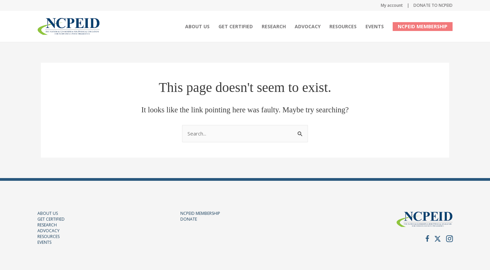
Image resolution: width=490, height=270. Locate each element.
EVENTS (44, 242)
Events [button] (374, 26)
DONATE (188, 219)
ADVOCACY (48, 231)
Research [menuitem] (274, 26)
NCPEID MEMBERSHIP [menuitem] (422, 26)
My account (392, 5)
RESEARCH (47, 225)
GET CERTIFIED (51, 219)
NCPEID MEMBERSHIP (200, 213)
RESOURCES (48, 236)
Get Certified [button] (235, 26)
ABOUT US (47, 213)
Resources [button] (343, 26)
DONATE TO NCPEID (433, 5)
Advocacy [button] (308, 26)
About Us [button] (197, 26)
